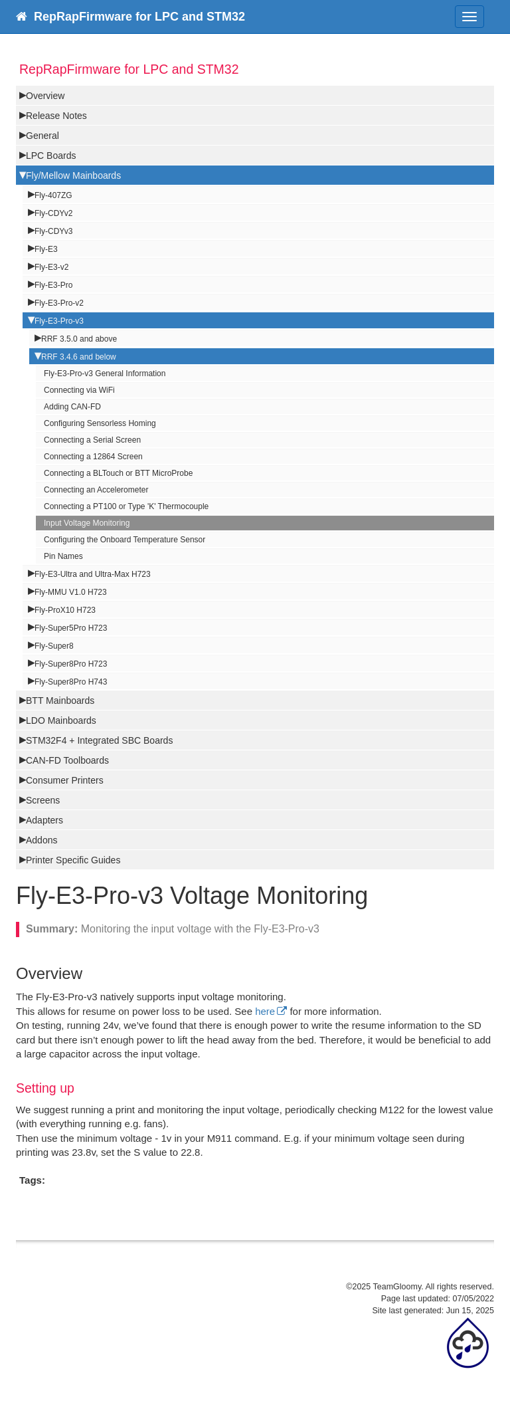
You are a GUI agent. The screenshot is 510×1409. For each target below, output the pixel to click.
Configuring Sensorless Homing (100, 423)
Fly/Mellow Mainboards (73, 175)
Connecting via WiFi (79, 390)
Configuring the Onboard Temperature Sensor (124, 539)
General (42, 135)
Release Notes (56, 115)
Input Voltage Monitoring (86, 523)
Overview (45, 95)
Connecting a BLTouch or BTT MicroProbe (118, 473)
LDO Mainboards (61, 720)
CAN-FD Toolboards (67, 760)
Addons (41, 840)
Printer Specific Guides (73, 860)
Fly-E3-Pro (53, 285)
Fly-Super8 (54, 646)
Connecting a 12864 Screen (93, 456)
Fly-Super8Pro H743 (71, 682)
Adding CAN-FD (72, 406)
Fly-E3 (46, 249)
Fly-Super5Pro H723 (71, 628)
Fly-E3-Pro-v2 (59, 303)
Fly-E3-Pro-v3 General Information (104, 373)
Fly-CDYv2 (53, 213)
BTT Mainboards (60, 700)
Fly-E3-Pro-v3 (59, 321)
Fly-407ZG (53, 195)
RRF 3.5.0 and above (79, 339)
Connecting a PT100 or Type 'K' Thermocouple (126, 506)
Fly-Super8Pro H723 (71, 664)
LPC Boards (51, 155)
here (265, 1011)
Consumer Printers (65, 780)
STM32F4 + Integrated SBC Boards (99, 740)
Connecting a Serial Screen (92, 440)
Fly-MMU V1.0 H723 (71, 592)
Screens (43, 800)
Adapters (44, 820)
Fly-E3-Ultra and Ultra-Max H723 (93, 574)
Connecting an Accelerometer (96, 489)
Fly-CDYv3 (53, 231)
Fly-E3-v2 (51, 267)
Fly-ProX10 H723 (65, 610)
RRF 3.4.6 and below (78, 357)
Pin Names (63, 556)
